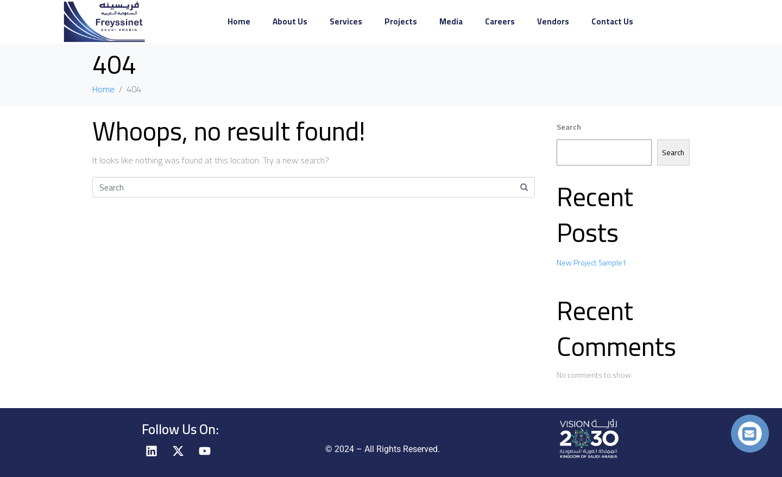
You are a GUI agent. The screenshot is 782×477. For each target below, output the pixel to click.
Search (569, 127)
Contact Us (612, 21)
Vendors (553, 21)
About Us (290, 21)
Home (239, 21)
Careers (500, 21)
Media (451, 21)
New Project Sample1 (592, 263)
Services (346, 21)
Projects (400, 21)
